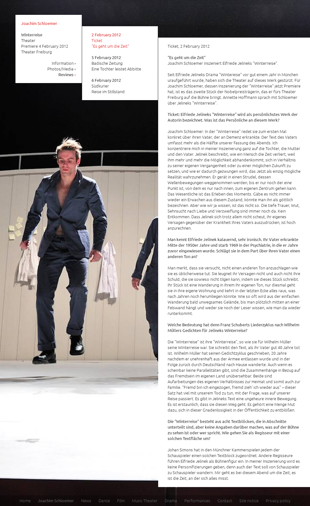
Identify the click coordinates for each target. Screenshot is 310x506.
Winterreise (31, 34)
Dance (104, 500)
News (86, 500)
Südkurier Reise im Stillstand (108, 85)
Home (25, 500)
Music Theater (145, 500)
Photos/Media (61, 69)
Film (121, 500)
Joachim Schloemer (39, 23)
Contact (225, 500)
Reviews (67, 74)
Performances (197, 500)
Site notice (249, 500)
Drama (171, 500)
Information (64, 63)
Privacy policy (278, 500)
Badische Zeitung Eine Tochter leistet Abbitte (116, 63)
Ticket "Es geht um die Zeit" (110, 40)
